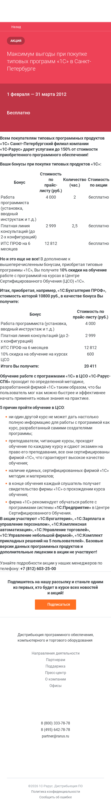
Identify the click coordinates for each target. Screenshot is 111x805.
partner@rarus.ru (55, 736)
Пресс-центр (55, 673)
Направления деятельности (56, 653)
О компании (55, 679)
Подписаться (55, 604)
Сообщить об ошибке (55, 797)
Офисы (55, 685)
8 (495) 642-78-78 (55, 729)
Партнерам (55, 660)
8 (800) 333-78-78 (55, 723)
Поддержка (55, 666)
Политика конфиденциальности (55, 791)
